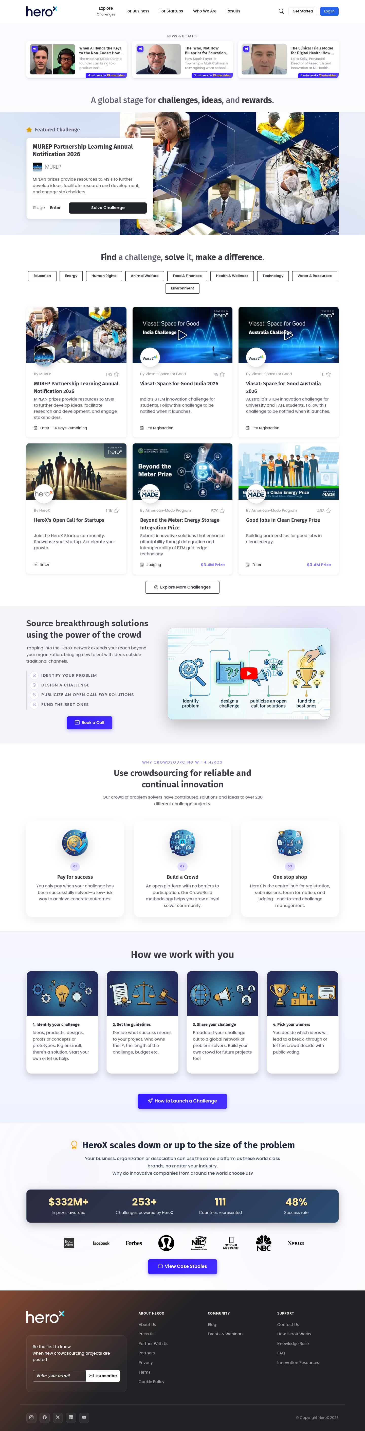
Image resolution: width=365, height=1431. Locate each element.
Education (42, 276)
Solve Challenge (108, 208)
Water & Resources (315, 276)
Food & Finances (187, 276)
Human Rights (104, 276)
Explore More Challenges (182, 587)
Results (233, 11)
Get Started (303, 11)
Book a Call (89, 722)
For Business (137, 11)
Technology (273, 276)
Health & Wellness (232, 276)
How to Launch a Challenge (182, 1101)
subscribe (103, 1376)
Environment (182, 288)
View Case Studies (182, 1266)
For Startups (171, 11)
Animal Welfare (145, 276)
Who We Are (204, 11)
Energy (71, 276)
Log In (329, 11)
